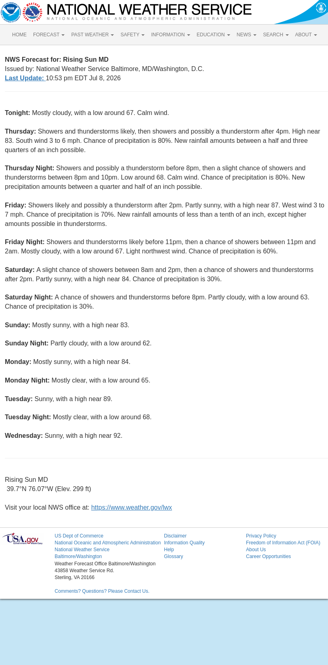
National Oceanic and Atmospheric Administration (108, 543)
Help (169, 549)
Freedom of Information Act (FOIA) (283, 543)
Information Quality (184, 543)
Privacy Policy (261, 536)
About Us (256, 549)
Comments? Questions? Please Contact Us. (102, 591)
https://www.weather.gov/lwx (131, 507)
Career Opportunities (268, 556)
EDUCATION (213, 35)
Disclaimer (175, 536)
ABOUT (306, 35)
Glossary (173, 556)
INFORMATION (170, 35)
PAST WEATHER (92, 35)
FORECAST (49, 35)
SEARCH (275, 35)
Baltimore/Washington (78, 556)
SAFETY (132, 35)
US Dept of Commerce (79, 536)
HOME (19, 35)
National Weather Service (82, 549)
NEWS (247, 35)
